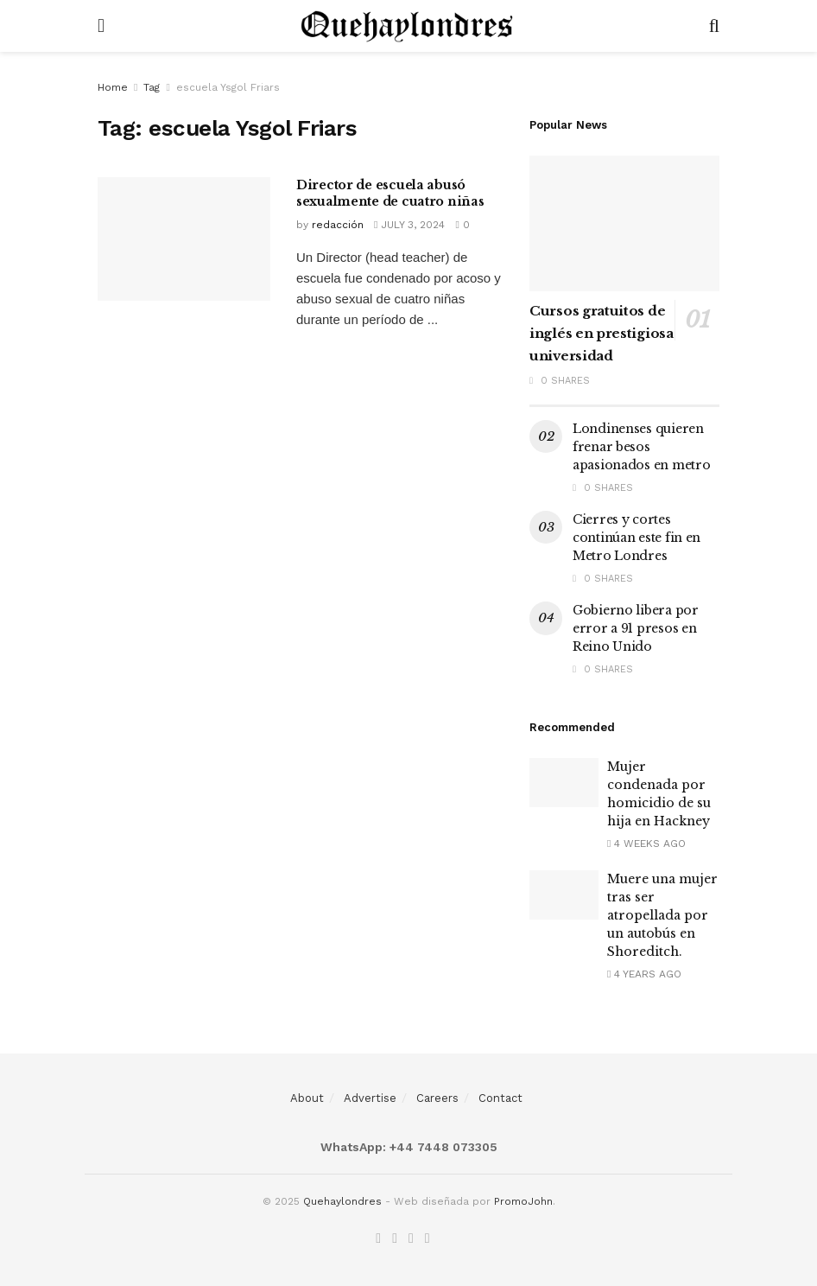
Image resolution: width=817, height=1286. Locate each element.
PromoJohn (523, 1201)
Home (113, 87)
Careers (437, 1098)
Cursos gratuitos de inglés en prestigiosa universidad (601, 333)
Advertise (370, 1098)
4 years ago (644, 974)
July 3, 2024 (409, 225)
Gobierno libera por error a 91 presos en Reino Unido (636, 628)
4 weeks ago (646, 843)
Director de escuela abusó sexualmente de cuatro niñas (390, 193)
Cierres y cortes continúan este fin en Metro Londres (636, 537)
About (307, 1098)
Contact (500, 1098)
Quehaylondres (342, 1201)
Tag (151, 87)
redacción (338, 225)
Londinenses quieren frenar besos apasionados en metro (641, 447)
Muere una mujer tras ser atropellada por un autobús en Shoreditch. (662, 915)
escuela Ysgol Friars (228, 87)
